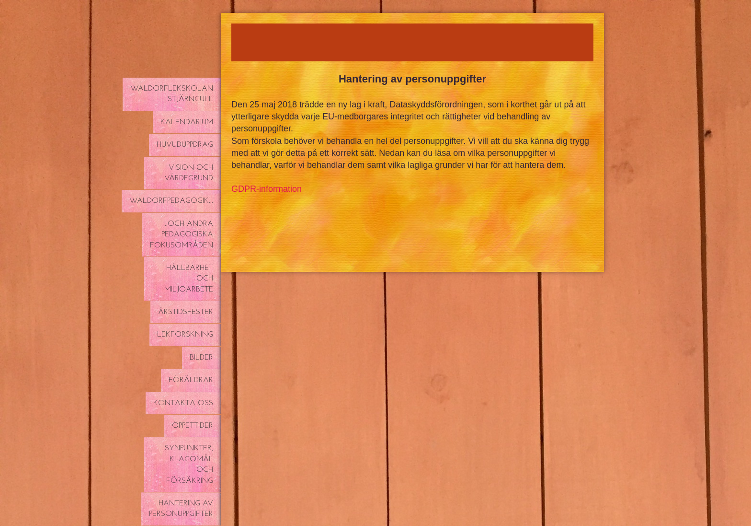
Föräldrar (191, 380)
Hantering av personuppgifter (181, 509)
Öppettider (192, 426)
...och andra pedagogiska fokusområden (181, 234)
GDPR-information (266, 189)
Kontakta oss (183, 403)
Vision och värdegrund (188, 173)
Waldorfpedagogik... (171, 201)
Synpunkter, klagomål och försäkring (189, 464)
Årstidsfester (185, 312)
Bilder (201, 358)
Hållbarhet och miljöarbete (188, 278)
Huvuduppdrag (185, 145)
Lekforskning (185, 335)
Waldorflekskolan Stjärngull (171, 94)
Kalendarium (186, 122)
